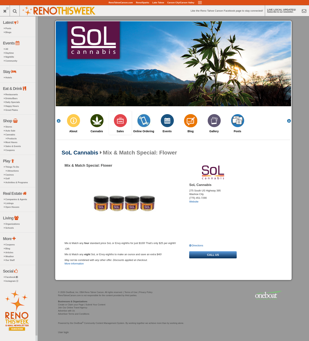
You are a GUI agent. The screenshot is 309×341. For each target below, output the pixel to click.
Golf (7, 178)
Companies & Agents (16, 199)
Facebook (11, 277)
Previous (61, 121)
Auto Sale (10, 130)
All (6, 49)
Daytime (9, 53)
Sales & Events (13, 146)
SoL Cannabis (80, 153)
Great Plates (11, 110)
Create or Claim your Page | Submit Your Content (81, 304)
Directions (197, 245)
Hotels (8, 77)
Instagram (11, 281)
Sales (120, 131)
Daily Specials (12, 102)
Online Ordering (143, 131)
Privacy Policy (145, 292)
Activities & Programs (16, 182)
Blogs (8, 32)
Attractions (13, 171)
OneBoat (79, 323)
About (73, 131)
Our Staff (10, 260)
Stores (8, 127)
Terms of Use (131, 292)
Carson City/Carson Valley (180, 2)
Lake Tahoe (158, 2)
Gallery (214, 131)
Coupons (10, 150)
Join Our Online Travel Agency (72, 307)
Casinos (9, 175)
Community (11, 61)
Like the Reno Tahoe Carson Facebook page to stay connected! (227, 10)
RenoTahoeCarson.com (121, 2)
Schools (9, 228)
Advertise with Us (66, 311)
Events (167, 131)
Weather (9, 256)
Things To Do (12, 167)
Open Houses (12, 207)
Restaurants (11, 94)
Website (193, 201)
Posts (8, 28)
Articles (9, 252)
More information (74, 263)
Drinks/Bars (11, 98)
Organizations (12, 224)
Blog (7, 248)
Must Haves (11, 142)
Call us (213, 254)
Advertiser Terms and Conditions (73, 314)
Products (12, 138)
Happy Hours (12, 106)
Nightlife (9, 57)
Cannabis (10, 134)
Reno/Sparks (142, 2)
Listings (9, 203)
